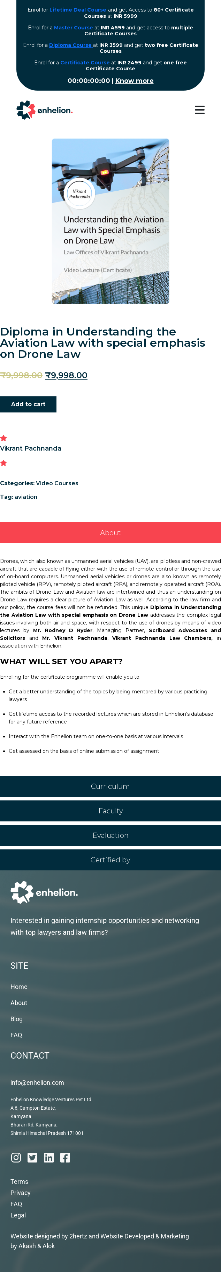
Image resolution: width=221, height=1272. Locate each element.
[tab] (110, 532)
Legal (18, 1215)
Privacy (20, 1192)
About (18, 1002)
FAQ (16, 1035)
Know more (134, 81)
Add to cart (28, 404)
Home (19, 986)
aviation (26, 497)
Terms (19, 1181)
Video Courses (57, 483)
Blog (16, 1019)
